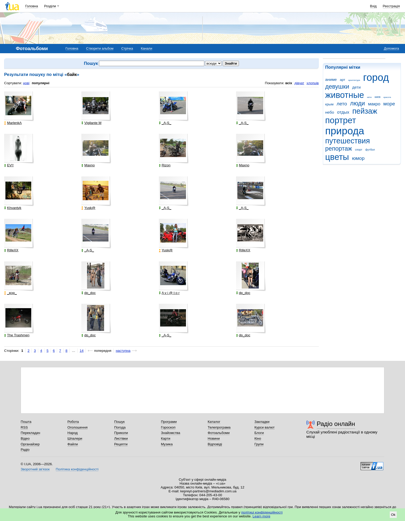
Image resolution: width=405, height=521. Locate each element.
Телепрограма (219, 427)
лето (342, 103)
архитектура (354, 80)
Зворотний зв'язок (35, 469)
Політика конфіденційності (77, 469)
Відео (25, 438)
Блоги (259, 433)
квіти (369, 97)
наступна (123, 351)
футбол (370, 149)
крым (329, 104)
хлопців (313, 83)
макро (374, 104)
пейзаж (364, 111)
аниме (331, 79)
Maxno (88, 165)
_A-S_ (165, 123)
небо (329, 112)
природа (344, 130)
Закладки (261, 422)
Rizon (164, 165)
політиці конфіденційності (262, 512)
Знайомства (170, 433)
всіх (288, 83)
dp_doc (88, 292)
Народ (72, 433)
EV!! (8, 165)
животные (344, 95)
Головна (31, 6)
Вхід (373, 6)
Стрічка (127, 48)
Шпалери (74, 438)
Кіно (257, 438)
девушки (337, 86)
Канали (146, 48)
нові (26, 83)
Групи (258, 444)
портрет (340, 120)
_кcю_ (10, 292)
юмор (358, 158)
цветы (337, 157)
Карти (165, 438)
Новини (214, 438)
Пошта (26, 422)
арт (342, 80)
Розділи (50, 6)
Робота (73, 422)
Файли (72, 444)
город (376, 77)
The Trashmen (16, 335)
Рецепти (121, 444)
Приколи (121, 433)
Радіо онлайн (336, 423)
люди (357, 103)
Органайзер (30, 444)
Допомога (391, 48)
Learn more (261, 516)
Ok (393, 515)
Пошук (119, 422)
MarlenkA (13, 123)
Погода (120, 427)
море (389, 103)
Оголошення (77, 427)
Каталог (214, 422)
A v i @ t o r (169, 292)
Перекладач (30, 433)
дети (356, 87)
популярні (40, 83)
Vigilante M (91, 123)
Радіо (25, 450)
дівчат (299, 83)
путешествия (347, 141)
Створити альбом (99, 48)
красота (387, 97)
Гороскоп (168, 427)
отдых (343, 112)
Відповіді (215, 444)
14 (82, 351)
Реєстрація (391, 6)
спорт (358, 149)
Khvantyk (12, 207)
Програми (169, 422)
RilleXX (11, 250)
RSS (24, 427)
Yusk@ (88, 207)
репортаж (338, 148)
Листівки (121, 438)
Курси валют (264, 427)
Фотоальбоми (219, 433)
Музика (167, 444)
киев (377, 96)
